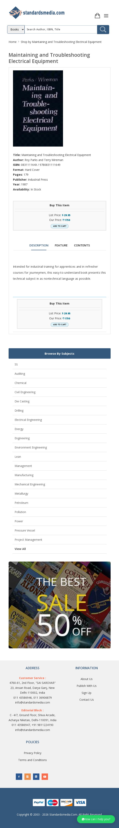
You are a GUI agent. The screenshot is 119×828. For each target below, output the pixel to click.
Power (19, 521)
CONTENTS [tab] (82, 245)
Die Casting (22, 401)
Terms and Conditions (32, 760)
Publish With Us (87, 686)
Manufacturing (24, 475)
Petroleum (21, 503)
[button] (96, 819)
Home (13, 42)
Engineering (22, 438)
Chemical (20, 383)
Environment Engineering (31, 447)
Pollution (20, 512)
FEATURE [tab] (61, 245)
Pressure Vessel (25, 530)
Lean (18, 457)
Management (23, 466)
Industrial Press (38, 179)
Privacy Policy (32, 753)
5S (16, 364)
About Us (87, 679)
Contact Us (86, 699)
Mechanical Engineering (30, 484)
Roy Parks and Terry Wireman (44, 160)
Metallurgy (21, 493)
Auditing (20, 374)
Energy (19, 429)
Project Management (28, 540)
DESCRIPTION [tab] (38, 245)
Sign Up (86, 693)
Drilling (19, 410)
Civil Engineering (25, 392)
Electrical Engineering (28, 420)
